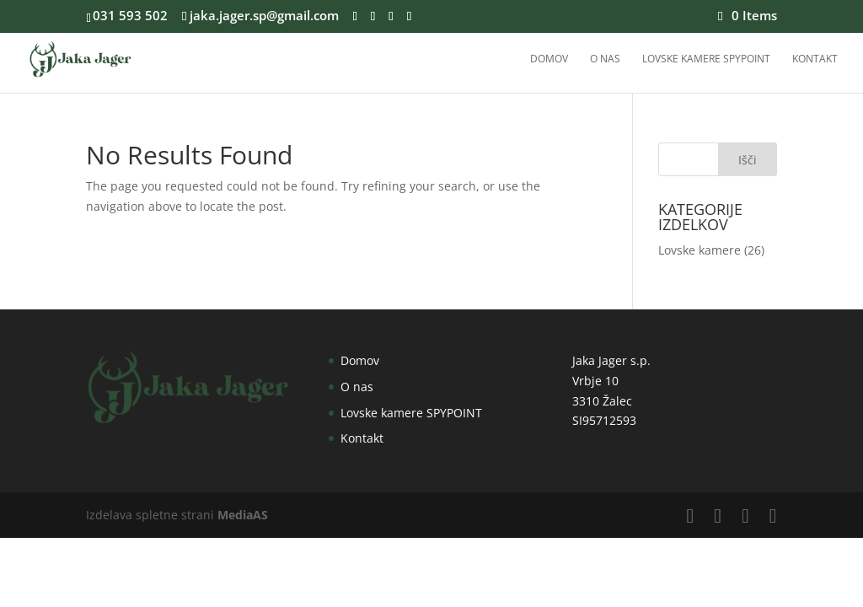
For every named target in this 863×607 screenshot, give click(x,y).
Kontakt (815, 59)
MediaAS (242, 515)
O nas (605, 59)
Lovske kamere (699, 250)
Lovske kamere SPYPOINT (706, 59)
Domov (549, 59)
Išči (747, 160)
